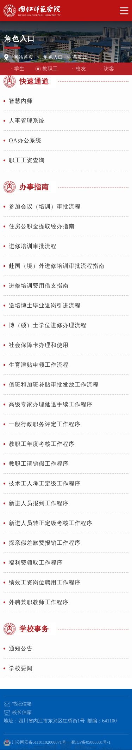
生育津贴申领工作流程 (39, 365)
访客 (109, 68)
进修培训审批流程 (33, 246)
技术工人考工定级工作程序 (45, 483)
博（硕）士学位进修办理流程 (48, 325)
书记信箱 (18, 704)
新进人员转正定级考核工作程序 (51, 523)
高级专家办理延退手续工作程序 (51, 404)
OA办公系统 (25, 140)
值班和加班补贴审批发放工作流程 (54, 385)
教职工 (80, 57)
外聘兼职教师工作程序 (39, 602)
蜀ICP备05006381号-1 (91, 742)
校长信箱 (18, 712)
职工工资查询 (27, 160)
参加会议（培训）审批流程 (45, 206)
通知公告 (21, 648)
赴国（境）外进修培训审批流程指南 (57, 266)
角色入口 (53, 57)
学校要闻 (21, 668)
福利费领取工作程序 (36, 563)
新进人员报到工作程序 (39, 503)
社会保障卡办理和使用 (39, 345)
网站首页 (23, 57)
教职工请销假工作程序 (39, 464)
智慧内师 (21, 101)
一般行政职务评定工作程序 (45, 424)
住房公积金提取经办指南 (42, 226)
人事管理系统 (27, 121)
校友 (81, 68)
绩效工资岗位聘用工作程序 (45, 582)
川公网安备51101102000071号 (35, 742)
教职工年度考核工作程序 (42, 444)
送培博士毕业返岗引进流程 (45, 305)
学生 (19, 68)
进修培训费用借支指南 (39, 286)
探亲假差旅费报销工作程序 (45, 543)
